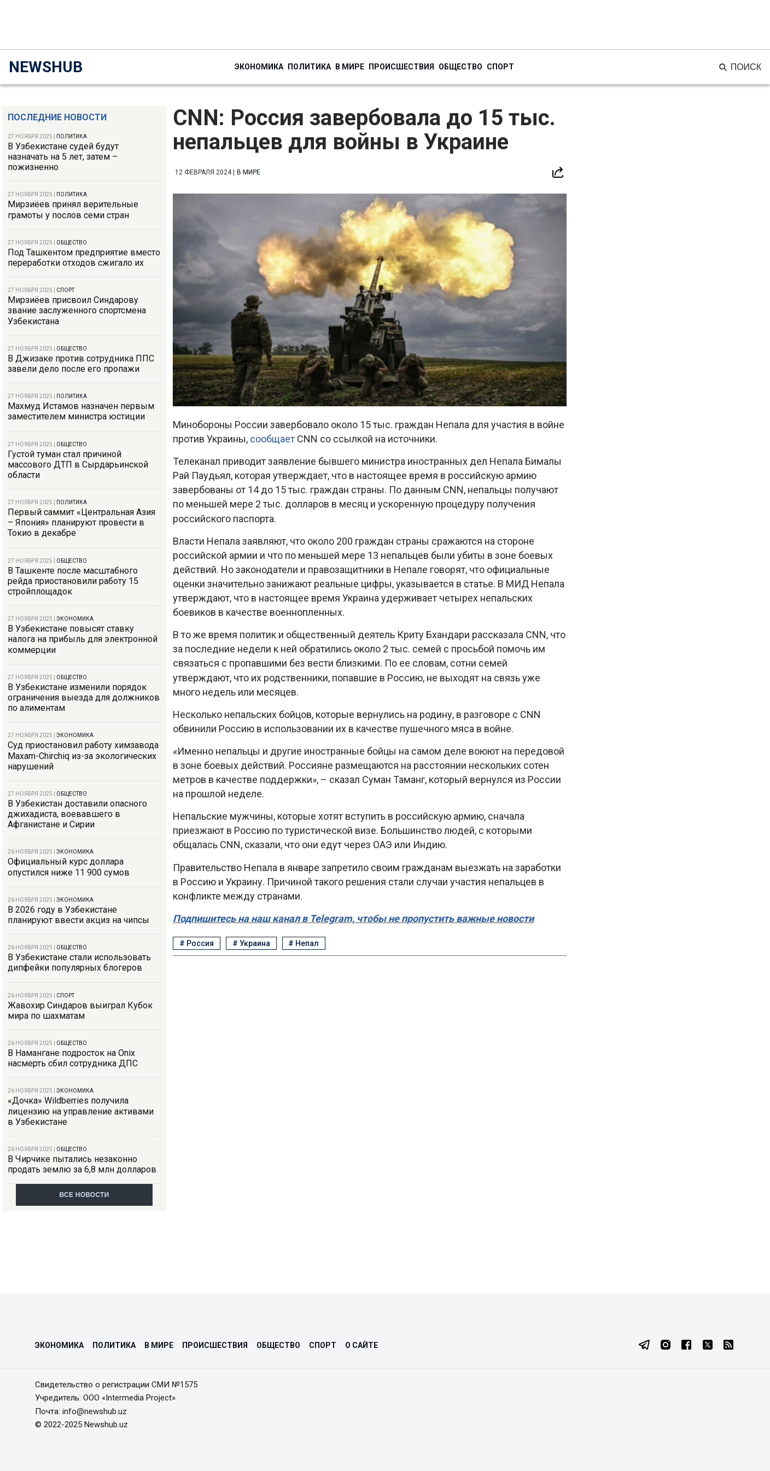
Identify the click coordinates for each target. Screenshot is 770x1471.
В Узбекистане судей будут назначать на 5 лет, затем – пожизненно (63, 156)
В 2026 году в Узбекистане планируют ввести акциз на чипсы (78, 914)
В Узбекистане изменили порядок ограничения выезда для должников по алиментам (84, 697)
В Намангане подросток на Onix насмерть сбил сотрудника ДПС (73, 1058)
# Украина (251, 943)
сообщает (273, 439)
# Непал (303, 943)
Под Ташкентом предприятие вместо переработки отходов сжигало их (84, 257)
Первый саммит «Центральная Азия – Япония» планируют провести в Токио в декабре (81, 522)
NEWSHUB (46, 67)
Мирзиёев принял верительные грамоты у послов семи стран (73, 209)
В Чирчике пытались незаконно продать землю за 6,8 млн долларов (82, 1164)
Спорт (500, 66)
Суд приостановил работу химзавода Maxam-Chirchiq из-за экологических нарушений (83, 755)
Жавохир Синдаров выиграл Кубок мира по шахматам (80, 1010)
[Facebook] (686, 1345)
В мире (349, 66)
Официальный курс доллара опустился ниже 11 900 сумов (69, 866)
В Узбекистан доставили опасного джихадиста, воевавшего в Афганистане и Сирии (77, 814)
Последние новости (57, 117)
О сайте (361, 1345)
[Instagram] (665, 1345)
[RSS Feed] (728, 1345)
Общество (460, 66)
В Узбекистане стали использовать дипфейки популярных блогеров (79, 962)
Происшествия (401, 66)
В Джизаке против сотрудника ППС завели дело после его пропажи (81, 363)
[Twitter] (707, 1345)
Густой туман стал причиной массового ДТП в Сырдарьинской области (78, 464)
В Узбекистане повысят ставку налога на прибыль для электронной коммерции (83, 639)
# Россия (196, 943)
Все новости (84, 1195)
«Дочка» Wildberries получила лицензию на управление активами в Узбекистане (81, 1110)
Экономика (259, 66)
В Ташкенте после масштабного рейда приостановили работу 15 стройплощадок (73, 581)
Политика (309, 66)
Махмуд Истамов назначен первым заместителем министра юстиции (81, 411)
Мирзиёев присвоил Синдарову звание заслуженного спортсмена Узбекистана (77, 310)
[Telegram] (644, 1345)
